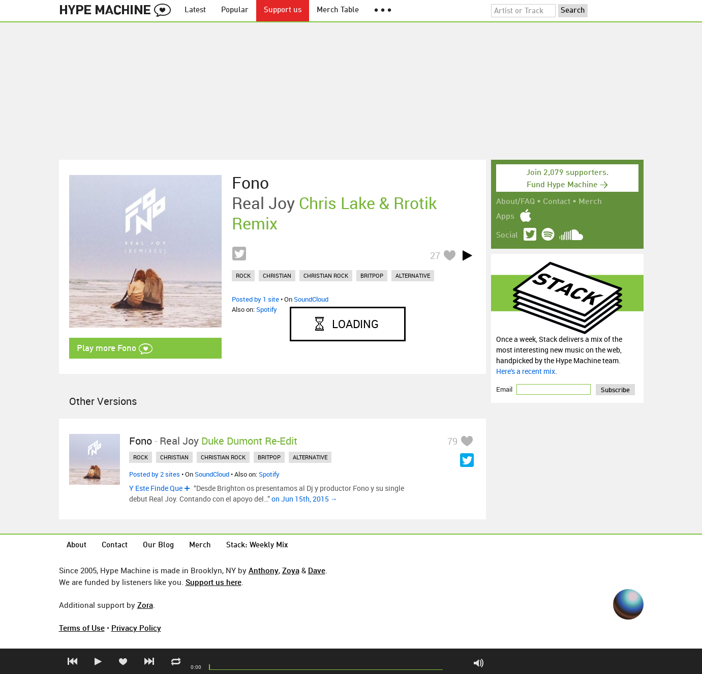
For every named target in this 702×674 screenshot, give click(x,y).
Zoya (290, 570)
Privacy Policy (136, 628)
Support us (282, 10)
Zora (145, 605)
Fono (250, 182)
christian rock (325, 275)
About (76, 545)
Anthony (264, 570)
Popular (235, 10)
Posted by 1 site (255, 299)
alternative (412, 275)
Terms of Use (82, 628)
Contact (556, 202)
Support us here (213, 582)
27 (435, 255)
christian (277, 275)
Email (505, 389)
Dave (316, 570)
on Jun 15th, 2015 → (304, 499)
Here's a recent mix (525, 371)
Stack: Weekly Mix (257, 545)
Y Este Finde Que (155, 488)
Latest (195, 10)
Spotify (266, 309)
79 (452, 441)
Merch (590, 202)
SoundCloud (311, 299)
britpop (371, 275)
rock (243, 275)
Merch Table (338, 10)
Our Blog (158, 545)
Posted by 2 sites (154, 474)
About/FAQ (515, 202)
